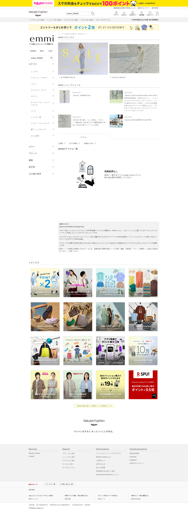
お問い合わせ (100, 464)
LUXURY (31, 456)
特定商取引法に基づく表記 (105, 471)
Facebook (133, 457)
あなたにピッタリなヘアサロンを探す (41, 495)
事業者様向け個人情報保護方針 (60, 505)
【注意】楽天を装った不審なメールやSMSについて (94, 406)
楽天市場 (155, 8)
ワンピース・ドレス (42, 90)
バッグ (42, 111)
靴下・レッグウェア (42, 129)
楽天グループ (142, 8)
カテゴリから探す (68, 460)
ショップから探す (68, 457)
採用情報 (87, 505)
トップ (60, 34)
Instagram (133, 460)
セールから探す (67, 464)
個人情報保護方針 (42, 505)
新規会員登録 (134, 453)
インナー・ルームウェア (42, 123)
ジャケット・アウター (42, 78)
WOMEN (33, 51)
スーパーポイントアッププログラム (108, 453)
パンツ (42, 84)
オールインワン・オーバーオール (42, 103)
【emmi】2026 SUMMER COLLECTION (137, 120)
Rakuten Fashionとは (103, 457)
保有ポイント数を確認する (139, 495)
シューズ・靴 (42, 117)
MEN (42, 51)
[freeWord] (42, 58)
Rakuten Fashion (70, 34)
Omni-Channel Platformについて (107, 475)
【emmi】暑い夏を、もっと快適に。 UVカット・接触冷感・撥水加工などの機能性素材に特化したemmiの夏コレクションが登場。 (88, 122)
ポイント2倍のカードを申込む (108, 495)
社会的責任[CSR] (77, 505)
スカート (42, 96)
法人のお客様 (100, 467)
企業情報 (31, 505)
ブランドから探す (68, 453)
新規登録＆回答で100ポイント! (124, 8)
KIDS (50, 51)
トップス (42, 71)
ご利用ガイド (100, 460)
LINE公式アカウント (137, 463)
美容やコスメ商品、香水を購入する (76, 495)
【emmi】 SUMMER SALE (81, 95)
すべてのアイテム (68, 467)
